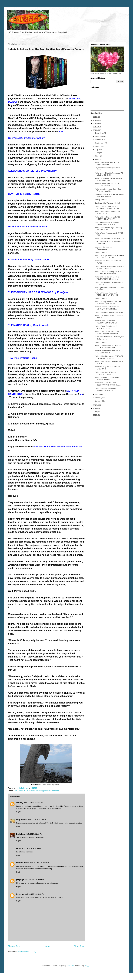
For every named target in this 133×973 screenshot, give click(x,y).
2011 (95, 412)
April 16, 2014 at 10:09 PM (34, 894)
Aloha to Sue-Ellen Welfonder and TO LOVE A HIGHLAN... (109, 174)
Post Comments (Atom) (27, 952)
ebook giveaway (36, 791)
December (99, 133)
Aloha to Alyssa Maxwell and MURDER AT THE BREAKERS (109, 267)
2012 (95, 408)
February (98, 398)
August (98, 146)
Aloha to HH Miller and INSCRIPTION (109, 312)
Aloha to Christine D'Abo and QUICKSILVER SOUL (105, 373)
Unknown (20, 894)
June (97, 153)
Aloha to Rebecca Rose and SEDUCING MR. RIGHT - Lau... (108, 384)
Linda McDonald (22, 863)
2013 (95, 405)
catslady (19, 803)
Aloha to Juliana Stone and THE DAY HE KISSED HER (108, 352)
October (98, 140)
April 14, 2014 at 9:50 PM (33, 803)
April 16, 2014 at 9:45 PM (34, 880)
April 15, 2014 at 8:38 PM (39, 863)
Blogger (87, 965)
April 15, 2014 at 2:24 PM (33, 834)
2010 (95, 415)
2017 (95, 120)
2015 (95, 127)
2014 (95, 130)
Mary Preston (21, 820)
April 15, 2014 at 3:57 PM (31, 848)
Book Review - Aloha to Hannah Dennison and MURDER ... (107, 223)
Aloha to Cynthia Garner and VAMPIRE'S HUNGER (105, 389)
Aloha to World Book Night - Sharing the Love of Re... (108, 229)
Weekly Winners (101, 200)
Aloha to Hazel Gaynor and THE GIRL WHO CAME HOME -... (109, 357)
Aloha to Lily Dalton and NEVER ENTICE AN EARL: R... (107, 163)
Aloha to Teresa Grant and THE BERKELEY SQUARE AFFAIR (107, 207)
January (98, 401)
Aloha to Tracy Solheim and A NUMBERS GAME (106, 327)
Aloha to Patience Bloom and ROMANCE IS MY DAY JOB (106, 294)
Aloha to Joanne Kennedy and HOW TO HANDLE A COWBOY (108, 273)
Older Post (79, 946)
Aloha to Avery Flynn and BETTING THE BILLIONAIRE (108, 185)
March (97, 394)
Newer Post (14, 946)
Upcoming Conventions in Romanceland (104, 248)
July (97, 150)
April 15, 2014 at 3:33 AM (37, 820)
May (97, 156)
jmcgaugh (20, 880)
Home (47, 946)
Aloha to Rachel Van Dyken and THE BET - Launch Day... (108, 179)
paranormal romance (51, 791)
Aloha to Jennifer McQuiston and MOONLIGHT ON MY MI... (107, 308)
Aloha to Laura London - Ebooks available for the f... (107, 379)
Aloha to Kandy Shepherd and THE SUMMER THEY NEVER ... (108, 303)
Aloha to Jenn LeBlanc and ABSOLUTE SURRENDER (106, 322)
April (97, 159)
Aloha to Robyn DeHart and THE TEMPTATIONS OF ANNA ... (107, 278)
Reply (18, 812)
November (99, 136)
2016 (95, 123)
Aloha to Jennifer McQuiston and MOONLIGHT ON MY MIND (107, 333)
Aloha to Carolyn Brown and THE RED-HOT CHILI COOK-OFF (109, 257)
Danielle (19, 834)
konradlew (70, 965)
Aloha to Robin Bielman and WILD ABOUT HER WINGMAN (107, 218)
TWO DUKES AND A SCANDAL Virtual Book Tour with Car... (109, 195)
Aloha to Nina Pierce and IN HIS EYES (109, 238)
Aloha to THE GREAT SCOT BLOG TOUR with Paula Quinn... (108, 346)
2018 (95, 117)
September (99, 143)
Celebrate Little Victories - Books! (107, 203)
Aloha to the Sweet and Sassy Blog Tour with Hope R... (108, 190)
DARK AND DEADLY (21, 791)
